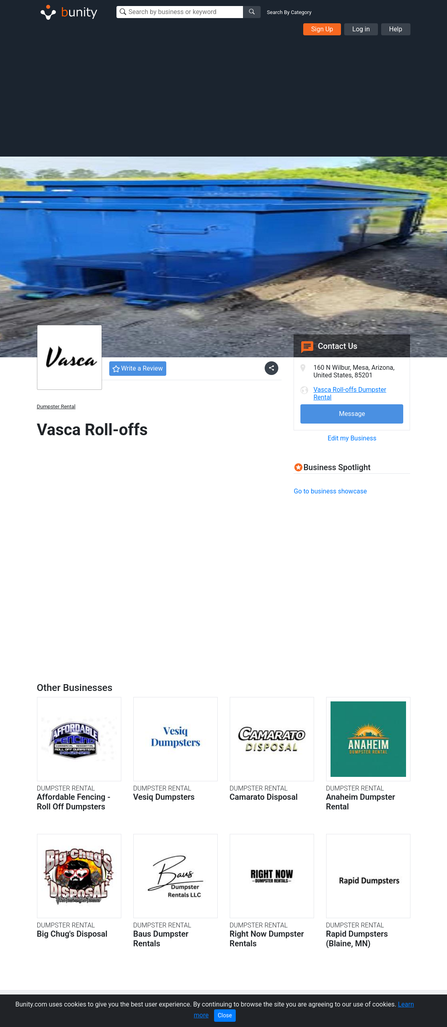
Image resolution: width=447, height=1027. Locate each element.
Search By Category (289, 12)
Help (395, 29)
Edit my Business (352, 438)
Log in (360, 29)
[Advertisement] (223, 95)
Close (225, 1015)
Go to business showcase (330, 491)
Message (352, 414)
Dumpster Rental (56, 406)
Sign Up (322, 29)
